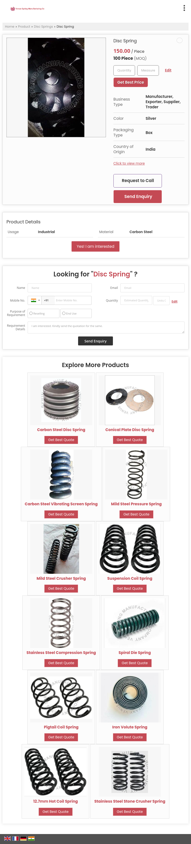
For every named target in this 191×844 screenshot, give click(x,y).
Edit (168, 70)
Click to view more (129, 163)
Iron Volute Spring (129, 727)
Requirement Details (16, 327)
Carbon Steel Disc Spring (61, 429)
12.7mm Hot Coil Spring (55, 801)
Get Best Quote (61, 439)
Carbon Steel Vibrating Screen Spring (61, 504)
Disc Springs (43, 26)
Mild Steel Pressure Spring (136, 504)
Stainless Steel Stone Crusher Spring (129, 801)
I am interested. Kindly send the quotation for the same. (106, 327)
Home (9, 26)
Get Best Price (130, 82)
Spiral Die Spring (135, 652)
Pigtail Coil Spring (61, 727)
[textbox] (148, 70)
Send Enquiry (138, 196)
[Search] (118, 7)
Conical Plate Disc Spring (129, 429)
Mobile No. (17, 300)
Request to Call (138, 181)
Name (21, 288)
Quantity (112, 300)
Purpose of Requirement (16, 313)
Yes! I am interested (95, 246)
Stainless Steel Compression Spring (61, 652)
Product (24, 26)
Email (114, 288)
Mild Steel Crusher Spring (61, 578)
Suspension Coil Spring (129, 578)
